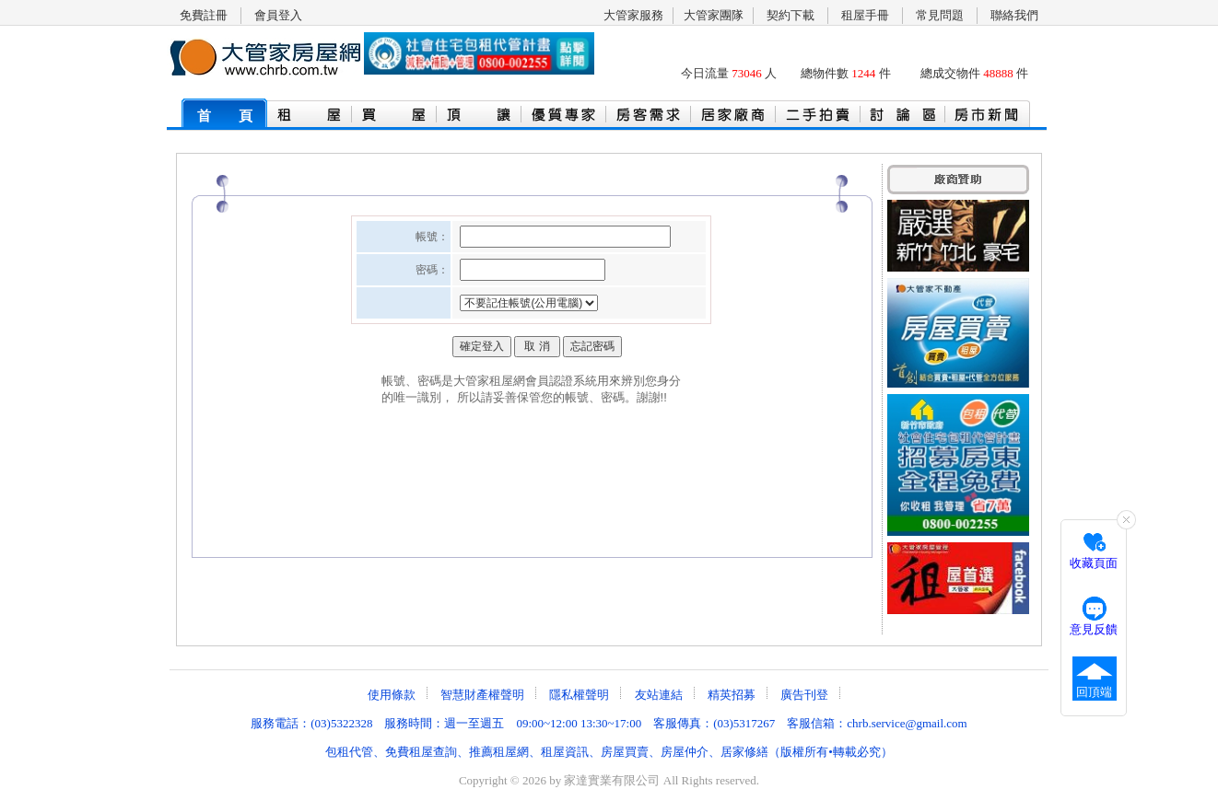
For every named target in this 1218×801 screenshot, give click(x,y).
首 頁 (224, 116)
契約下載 (790, 15)
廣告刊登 (804, 695)
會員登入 (278, 15)
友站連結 (659, 695)
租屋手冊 (865, 15)
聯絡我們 (1014, 15)
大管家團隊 (714, 15)
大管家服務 (633, 15)
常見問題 (940, 15)
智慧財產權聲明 (482, 695)
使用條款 (392, 695)
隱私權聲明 (579, 695)
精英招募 (731, 695)
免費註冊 (204, 15)
